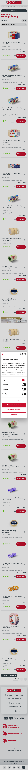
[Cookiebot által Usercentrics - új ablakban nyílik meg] (20, 354)
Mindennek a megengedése (14, 404)
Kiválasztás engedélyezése (14, 409)
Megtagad (14, 414)
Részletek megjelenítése (16, 400)
